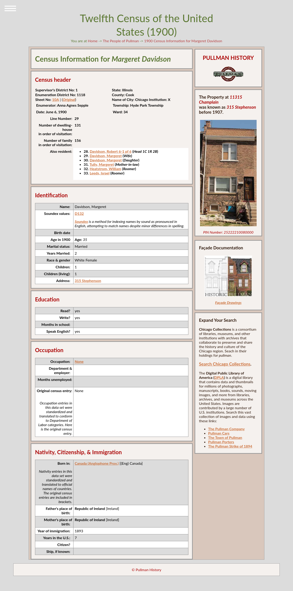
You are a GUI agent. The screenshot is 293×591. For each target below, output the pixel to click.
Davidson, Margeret (106, 155)
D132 (79, 213)
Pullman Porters (221, 442)
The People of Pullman (121, 41)
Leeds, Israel (100, 173)
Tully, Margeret (102, 164)
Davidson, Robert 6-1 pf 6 (111, 151)
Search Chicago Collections (224, 364)
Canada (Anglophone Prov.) (97, 463)
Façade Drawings (228, 302)
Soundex (81, 221)
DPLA (219, 377)
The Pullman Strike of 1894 (230, 446)
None (79, 361)
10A (55, 99)
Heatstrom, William (105, 168)
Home (93, 41)
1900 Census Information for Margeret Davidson (183, 41)
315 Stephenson (88, 280)
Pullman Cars (218, 433)
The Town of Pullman (225, 437)
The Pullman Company (226, 429)
